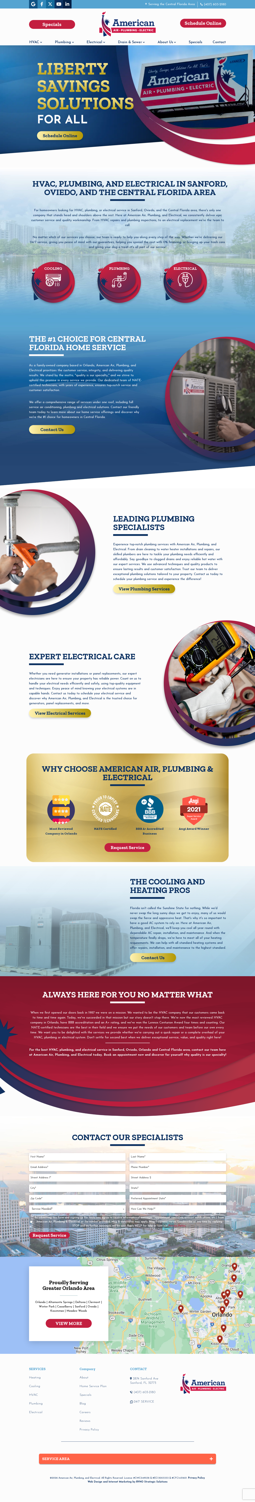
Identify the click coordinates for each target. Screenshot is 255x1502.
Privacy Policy (196, 1478)
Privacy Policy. (177, 1226)
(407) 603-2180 (214, 4)
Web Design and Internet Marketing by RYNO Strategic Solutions (128, 1482)
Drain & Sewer (130, 42)
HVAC (34, 42)
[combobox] (77, 1209)
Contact (219, 42)
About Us (165, 42)
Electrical (94, 42)
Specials (195, 42)
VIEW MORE (68, 1323)
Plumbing (63, 42)
